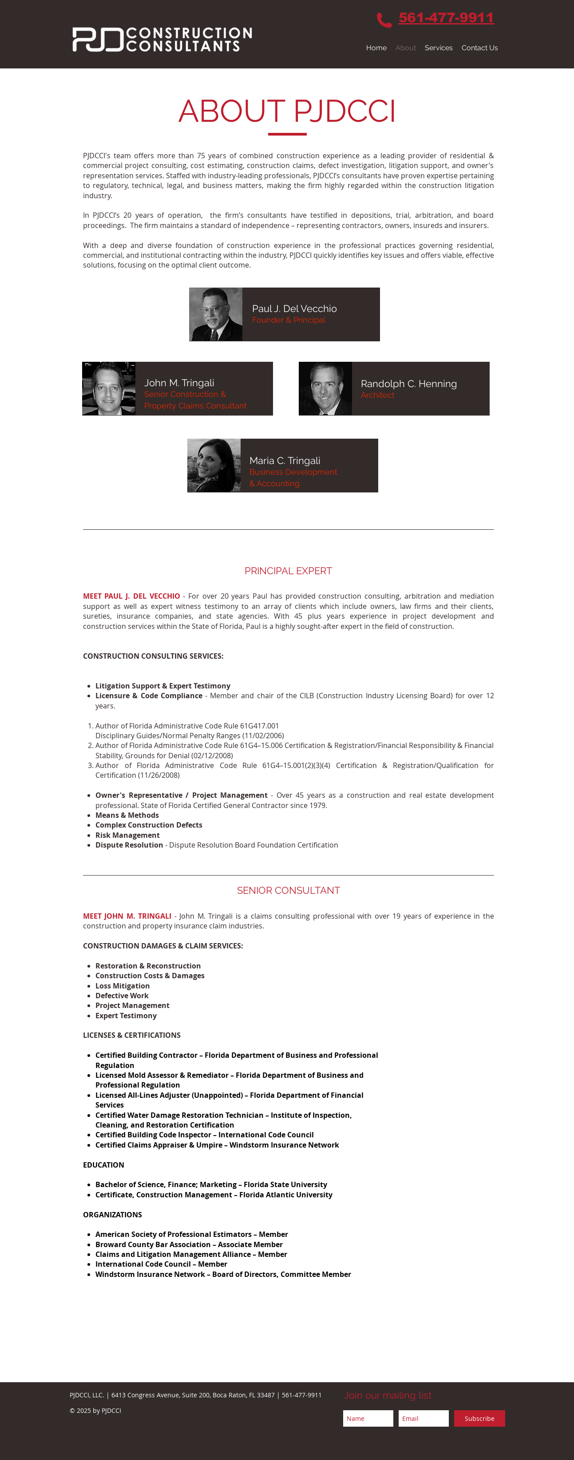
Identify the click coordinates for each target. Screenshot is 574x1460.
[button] (438, 48)
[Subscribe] (479, 1418)
